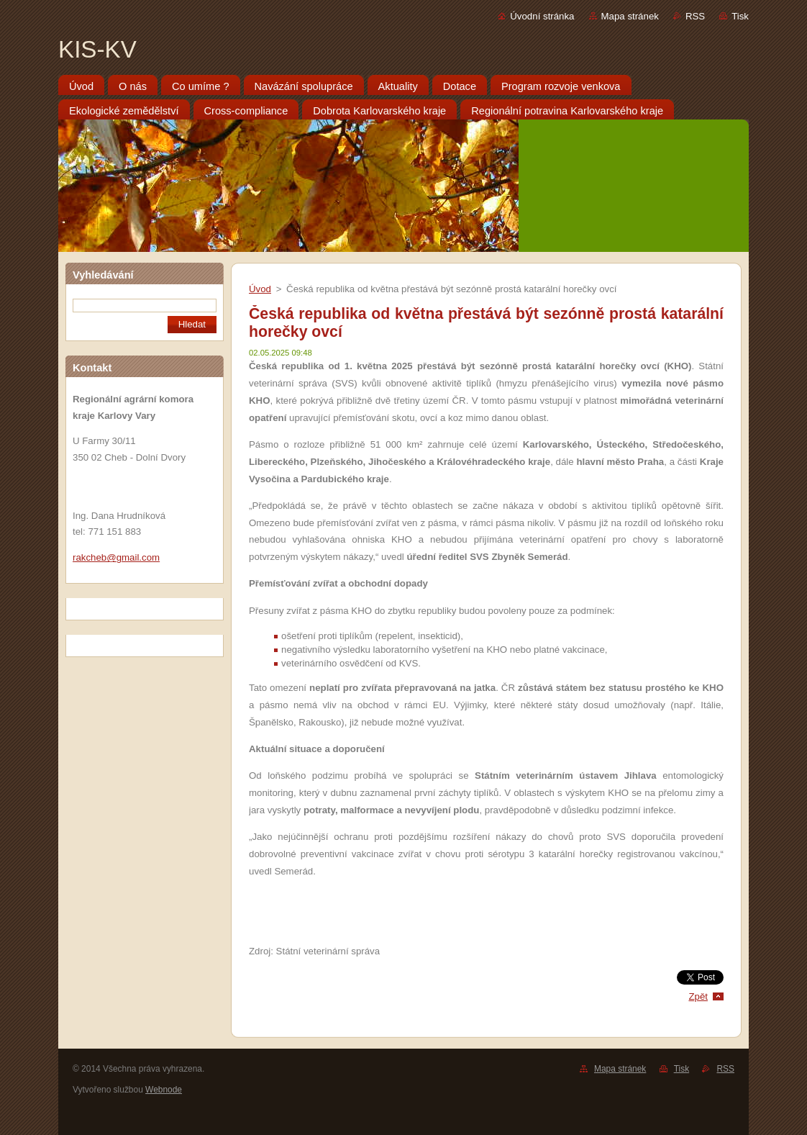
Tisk (740, 16)
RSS (695, 16)
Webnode (163, 1090)
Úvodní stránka (542, 16)
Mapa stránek (630, 16)
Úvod (260, 289)
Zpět (698, 996)
